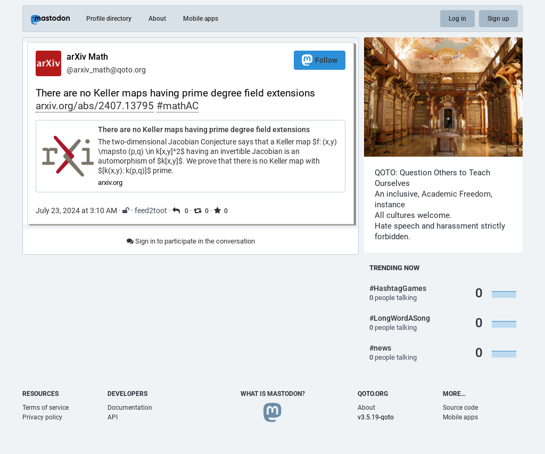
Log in (457, 18)
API (113, 417)
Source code (460, 407)
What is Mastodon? (273, 394)
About (157, 18)
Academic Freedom (456, 194)
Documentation (130, 407)
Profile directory (108, 18)
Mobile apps (200, 18)
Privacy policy (42, 417)
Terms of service (45, 407)
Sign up (498, 18)
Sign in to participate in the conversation (191, 241)
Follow (319, 60)
